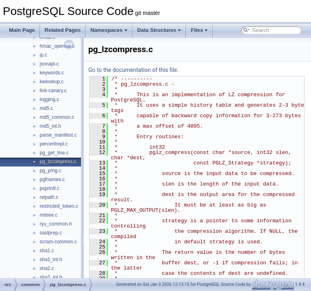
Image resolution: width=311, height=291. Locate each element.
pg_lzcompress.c (58, 161)
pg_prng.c (50, 170)
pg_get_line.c (54, 153)
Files (199, 30)
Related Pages (63, 30)
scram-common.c (58, 242)
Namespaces (109, 30)
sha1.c (47, 250)
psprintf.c (50, 188)
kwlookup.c (52, 81)
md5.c (46, 108)
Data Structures (159, 30)
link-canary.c (53, 90)
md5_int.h (50, 126)
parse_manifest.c (58, 135)
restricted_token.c (59, 206)
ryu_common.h (56, 224)
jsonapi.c (49, 64)
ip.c (43, 55)
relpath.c (49, 197)
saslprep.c (51, 233)
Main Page (22, 30)
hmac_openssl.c (57, 46)
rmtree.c (49, 215)
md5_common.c (57, 117)
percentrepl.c (54, 144)
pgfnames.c (52, 179)
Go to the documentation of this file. (154, 70)
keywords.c (52, 73)
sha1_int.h (51, 259)
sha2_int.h (51, 277)
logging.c (49, 99)
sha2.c (47, 268)
